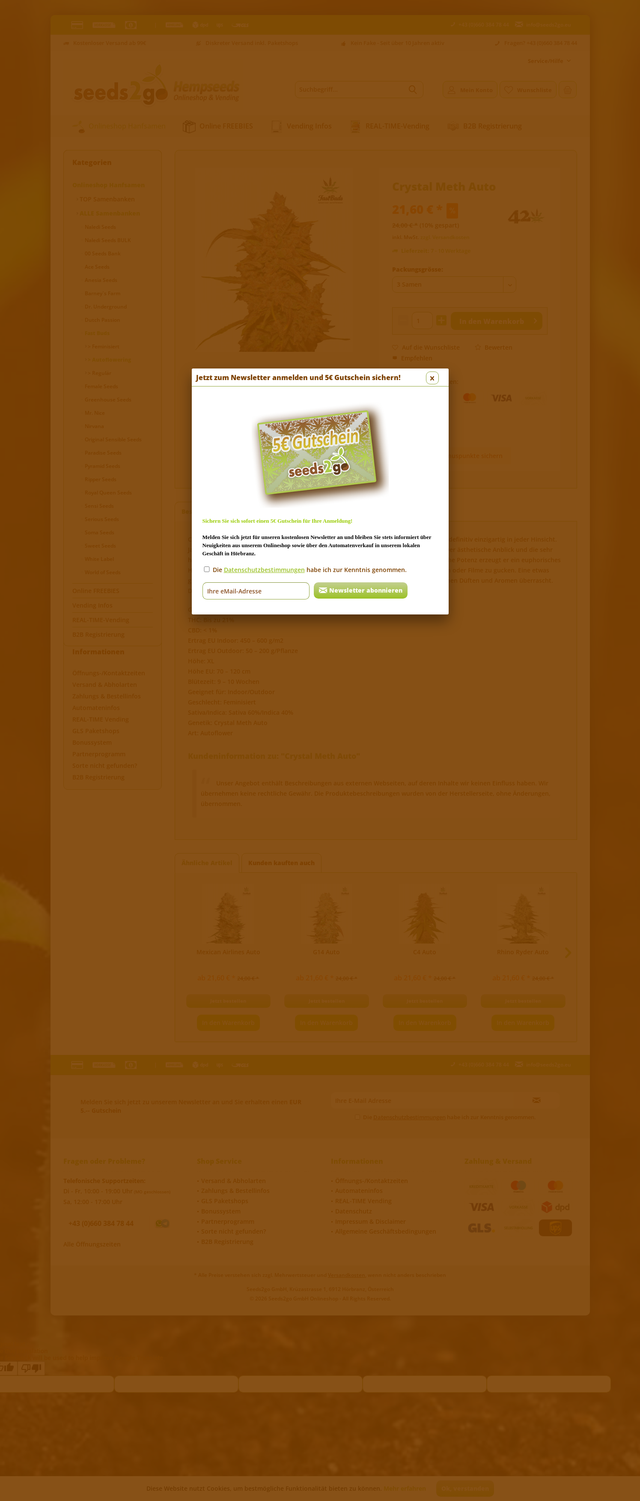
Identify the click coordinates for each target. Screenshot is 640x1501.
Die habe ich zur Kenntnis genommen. (310, 232)
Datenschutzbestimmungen (264, 232)
